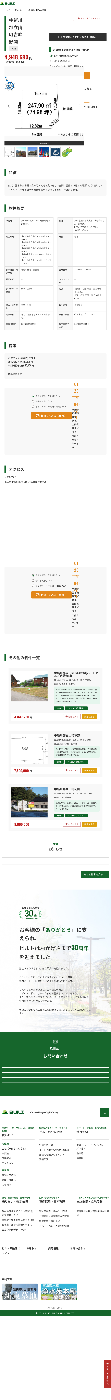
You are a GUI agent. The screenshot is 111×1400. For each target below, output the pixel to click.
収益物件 (6, 1262)
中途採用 (52, 1335)
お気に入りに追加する (89, 18)
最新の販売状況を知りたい (66, 55)
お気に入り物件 (108, 1374)
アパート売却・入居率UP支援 (54, 1303)
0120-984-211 (75, 400)
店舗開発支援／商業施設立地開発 (92, 1290)
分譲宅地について (54, 1129)
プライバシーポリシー (55, 1392)
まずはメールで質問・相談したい (69, 66)
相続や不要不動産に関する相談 (18, 1297)
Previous (8, 105)
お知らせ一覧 (32, 1331)
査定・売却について (55, 1114)
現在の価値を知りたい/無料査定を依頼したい (17, 1290)
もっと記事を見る (93, 900)
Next (79, 105)
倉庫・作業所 (9, 1257)
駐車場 (79, 1231)
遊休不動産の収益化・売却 (53, 1289)
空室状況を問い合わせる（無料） (78, 37)
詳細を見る (89, 716)
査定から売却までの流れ (14, 1307)
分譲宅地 (6, 1236)
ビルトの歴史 (8, 1343)
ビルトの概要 (8, 1336)
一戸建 (5, 1231)
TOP (104, 1191)
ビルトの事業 (8, 1339)
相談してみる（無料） (51, 415)
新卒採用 (52, 1331)
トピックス (31, 1335)
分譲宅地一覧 (46, 1222)
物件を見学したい (62, 60)
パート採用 (53, 1339)
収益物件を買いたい (49, 1298)
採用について (55, 1160)
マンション (7, 1240)
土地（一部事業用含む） (14, 1226)
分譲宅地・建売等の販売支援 (54, 1293)
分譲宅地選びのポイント (52, 1232)
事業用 (79, 1236)
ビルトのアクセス (10, 1347)
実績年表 (43, 1237)
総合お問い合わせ (54, 1098)
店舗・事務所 (9, 1253)
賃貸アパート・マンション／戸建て (90, 1224)
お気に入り (71, 716)
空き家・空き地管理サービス (17, 1302)
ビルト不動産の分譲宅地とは (54, 1227)
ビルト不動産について (55, 1145)
